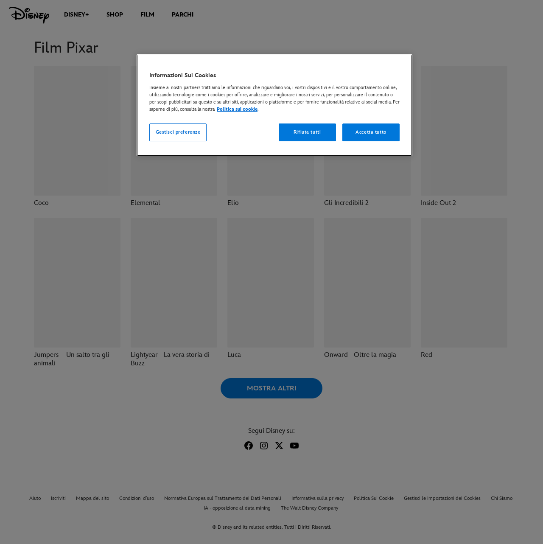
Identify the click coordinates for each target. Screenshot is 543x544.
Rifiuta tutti (307, 132)
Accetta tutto (370, 132)
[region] (274, 105)
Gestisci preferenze (178, 132)
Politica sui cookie (237, 109)
